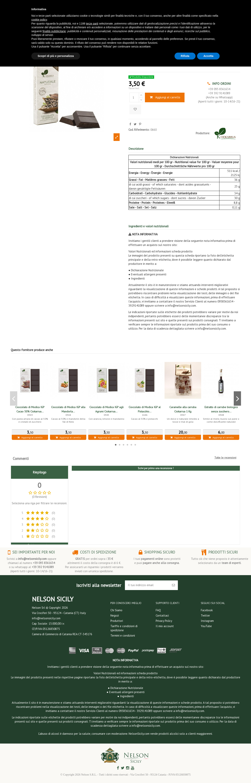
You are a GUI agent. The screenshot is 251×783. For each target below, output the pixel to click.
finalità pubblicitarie (54, 31)
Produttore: (203, 133)
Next (237, 398)
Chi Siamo (116, 610)
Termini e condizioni (122, 635)
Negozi (114, 615)
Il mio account (165, 626)
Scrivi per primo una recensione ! (156, 468)
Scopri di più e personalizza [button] (56, 56)
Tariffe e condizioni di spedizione (123, 628)
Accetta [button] (208, 56)
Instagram (207, 621)
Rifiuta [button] (185, 56)
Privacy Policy (164, 621)
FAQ (158, 610)
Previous (13, 398)
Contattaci (162, 615)
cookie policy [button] (39, 19)
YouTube (206, 626)
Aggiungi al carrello (164, 97)
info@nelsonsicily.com (32, 559)
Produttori (116, 621)
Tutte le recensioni (225, 457)
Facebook (207, 610)
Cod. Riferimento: (139, 130)
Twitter (205, 615)
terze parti (92, 23)
